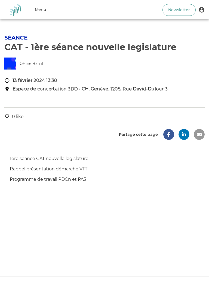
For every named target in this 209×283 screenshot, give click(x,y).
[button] (202, 9)
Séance (15, 37)
